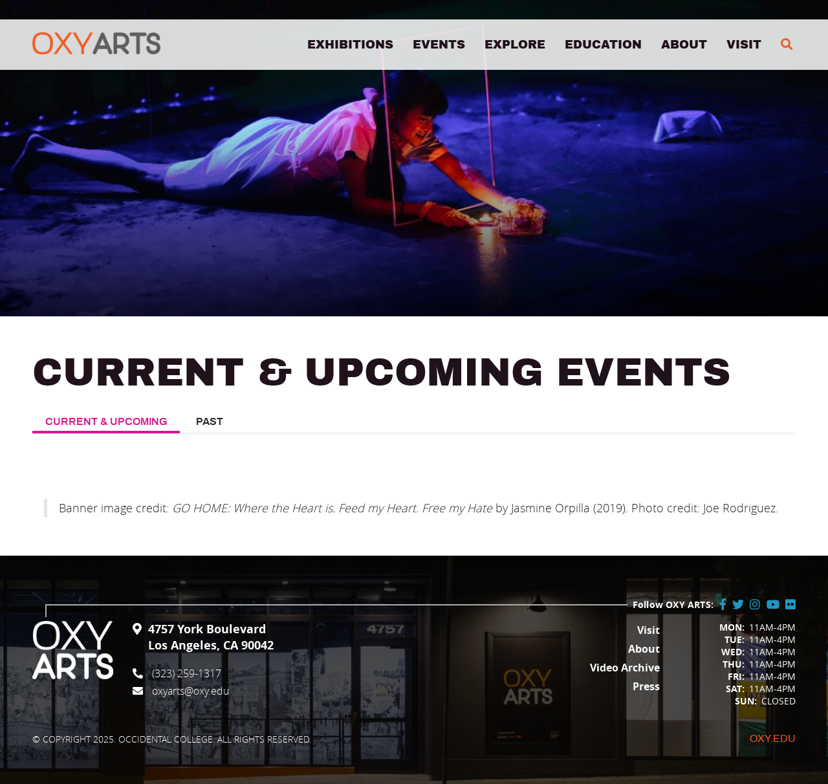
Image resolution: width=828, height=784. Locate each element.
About (684, 45)
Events (439, 45)
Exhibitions (350, 45)
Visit (743, 45)
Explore (515, 45)
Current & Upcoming (106, 422)
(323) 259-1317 (186, 673)
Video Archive (625, 667)
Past (209, 422)
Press (646, 686)
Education (603, 45)
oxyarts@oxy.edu (190, 691)
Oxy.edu (773, 739)
